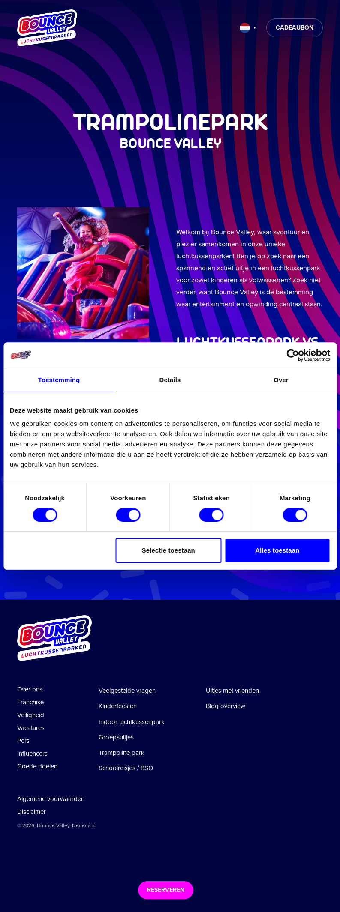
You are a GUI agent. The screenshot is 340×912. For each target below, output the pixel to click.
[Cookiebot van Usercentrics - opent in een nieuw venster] (292, 355)
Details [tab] (170, 379)
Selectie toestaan (168, 550)
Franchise (30, 702)
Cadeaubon (294, 27)
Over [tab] (281, 379)
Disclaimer (31, 812)
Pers (23, 741)
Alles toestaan (277, 550)
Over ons (29, 689)
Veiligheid (30, 715)
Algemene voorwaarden (50, 799)
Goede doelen (37, 766)
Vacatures (31, 728)
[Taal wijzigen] (248, 28)
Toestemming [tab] (59, 379)
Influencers (32, 753)
